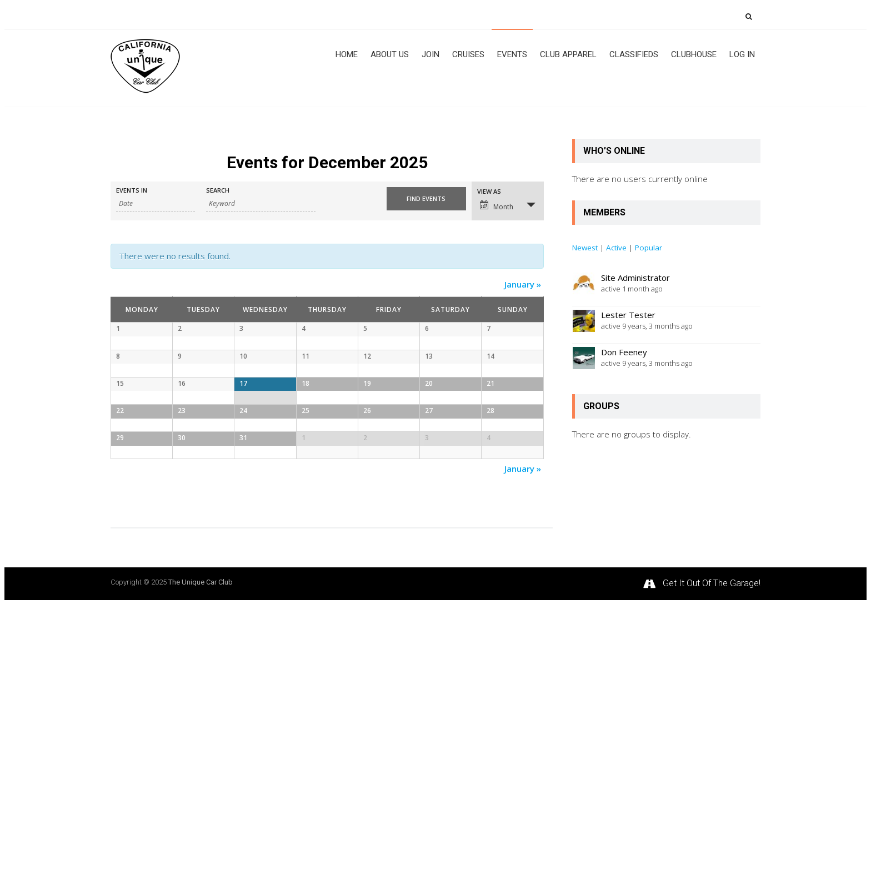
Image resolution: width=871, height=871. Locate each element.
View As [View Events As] (489, 191)
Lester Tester (628, 314)
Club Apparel (568, 54)
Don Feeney (624, 352)
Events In (131, 190)
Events (512, 54)
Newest (585, 248)
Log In (742, 54)
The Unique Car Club (200, 848)
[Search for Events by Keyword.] (261, 204)
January (522, 284)
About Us (390, 54)
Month (496, 206)
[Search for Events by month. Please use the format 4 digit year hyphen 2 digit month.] (155, 204)
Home (347, 54)
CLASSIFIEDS (633, 54)
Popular (648, 248)
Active (616, 248)
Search (217, 190)
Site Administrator (635, 277)
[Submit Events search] (426, 198)
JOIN (430, 54)
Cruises (468, 54)
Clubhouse (694, 54)
